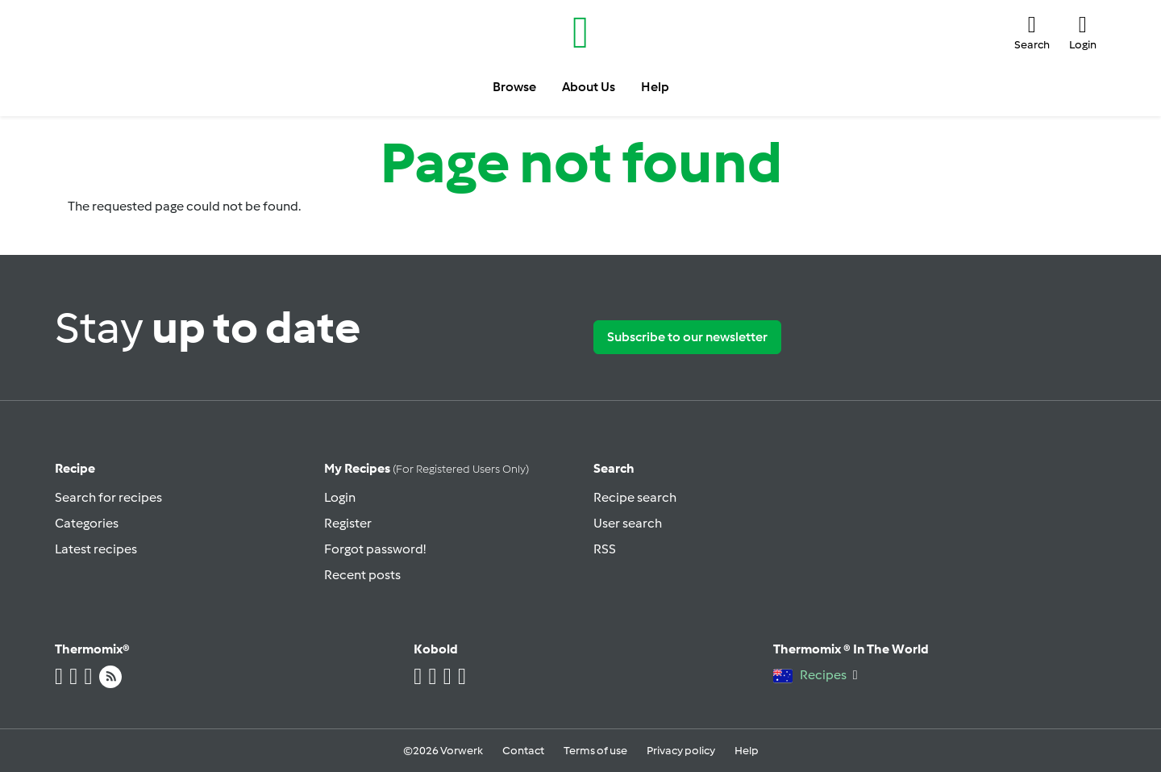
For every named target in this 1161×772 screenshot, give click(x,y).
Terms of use (595, 750)
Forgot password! (375, 549)
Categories (87, 523)
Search (614, 468)
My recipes (426, 468)
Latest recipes (96, 549)
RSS (604, 549)
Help (746, 750)
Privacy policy (681, 750)
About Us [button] (588, 86)
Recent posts (362, 574)
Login (340, 497)
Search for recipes (108, 497)
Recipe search (634, 497)
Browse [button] (514, 86)
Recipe (75, 468)
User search (627, 523)
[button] (1032, 32)
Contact (523, 750)
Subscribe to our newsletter (687, 336)
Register (348, 523)
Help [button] (655, 86)
